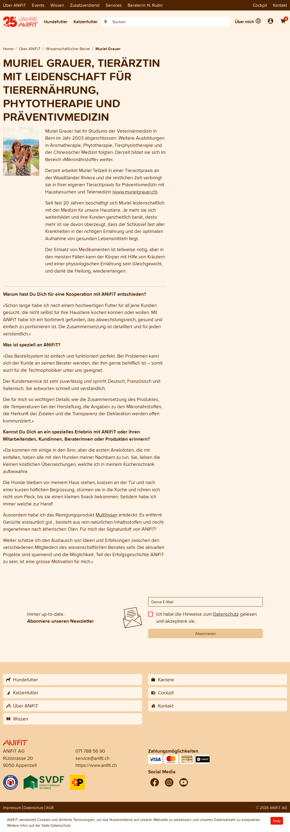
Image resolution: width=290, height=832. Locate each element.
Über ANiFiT (14, 5)
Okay (277, 821)
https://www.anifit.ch (96, 765)
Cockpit (260, 5)
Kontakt (280, 5)
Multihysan (106, 515)
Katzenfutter (85, 21)
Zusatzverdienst (85, 5)
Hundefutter (55, 21)
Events (38, 5)
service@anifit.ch (92, 758)
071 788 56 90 (90, 751)
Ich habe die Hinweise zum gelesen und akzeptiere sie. (206, 617)
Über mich (244, 21)
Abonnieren (205, 633)
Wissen (57, 5)
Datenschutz (226, 614)
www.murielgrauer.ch (135, 192)
